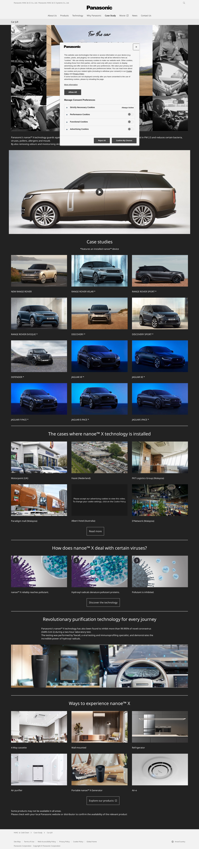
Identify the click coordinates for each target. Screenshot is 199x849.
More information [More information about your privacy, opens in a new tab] (71, 85)
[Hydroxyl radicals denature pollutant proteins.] (99, 571)
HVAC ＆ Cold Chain (21, 832)
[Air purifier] (39, 769)
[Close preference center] (136, 47)
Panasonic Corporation (22, 846)
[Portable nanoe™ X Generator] (99, 769)
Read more (95, 531)
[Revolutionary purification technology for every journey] (99, 666)
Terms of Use (29, 841)
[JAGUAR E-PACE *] (99, 399)
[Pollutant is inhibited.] (160, 571)
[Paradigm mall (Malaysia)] (39, 500)
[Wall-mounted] (99, 727)
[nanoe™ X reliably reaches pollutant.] (39, 571)
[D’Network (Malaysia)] (160, 500)
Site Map (17, 841)
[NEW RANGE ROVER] (39, 271)
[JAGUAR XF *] (99, 356)
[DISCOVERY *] (99, 313)
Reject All (102, 141)
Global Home (92, 841)
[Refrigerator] (160, 727)
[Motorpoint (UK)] (39, 457)
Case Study (38, 832)
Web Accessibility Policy (47, 841)
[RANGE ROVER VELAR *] (99, 271)
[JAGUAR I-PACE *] (160, 399)
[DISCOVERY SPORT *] (160, 313)
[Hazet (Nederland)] (99, 457)
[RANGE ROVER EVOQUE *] (39, 313)
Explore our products (103, 800)
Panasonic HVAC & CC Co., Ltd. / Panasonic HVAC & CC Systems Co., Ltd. (41, 3)
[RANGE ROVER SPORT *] (160, 271)
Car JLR (49, 832)
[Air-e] (160, 769)
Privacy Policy (64, 841)
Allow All (73, 92)
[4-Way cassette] (39, 727)
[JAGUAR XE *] (160, 356)
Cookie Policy (119, 501)
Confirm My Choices (124, 141)
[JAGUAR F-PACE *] (39, 399)
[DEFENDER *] (39, 356)
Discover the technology (103, 602)
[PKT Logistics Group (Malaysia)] (160, 457)
